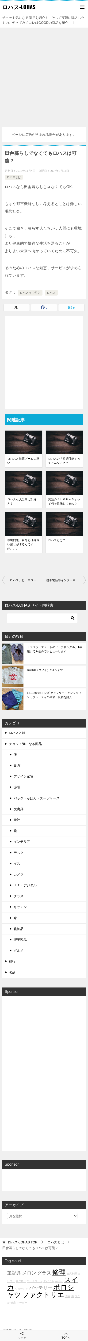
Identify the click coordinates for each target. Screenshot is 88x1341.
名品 (12, 972)
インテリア (22, 841)
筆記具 (14, 1272)
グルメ (18, 950)
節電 (17, 787)
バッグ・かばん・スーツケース (37, 798)
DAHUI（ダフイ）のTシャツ (45, 670)
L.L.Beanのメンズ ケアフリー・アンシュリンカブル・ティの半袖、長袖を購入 (54, 695)
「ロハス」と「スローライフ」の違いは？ (25, 580)
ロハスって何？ (30, 292)
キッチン (20, 907)
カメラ (18, 874)
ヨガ (17, 765)
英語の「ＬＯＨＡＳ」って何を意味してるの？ (64, 501)
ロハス (51, 292)
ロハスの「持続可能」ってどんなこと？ (64, 461)
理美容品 (20, 940)
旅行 (12, 961)
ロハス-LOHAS (18, 7)
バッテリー (40, 1288)
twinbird (59, 1281)
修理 (59, 1272)
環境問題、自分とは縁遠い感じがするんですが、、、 (23, 544)
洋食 (67, 1296)
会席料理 (72, 1273)
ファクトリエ (43, 1295)
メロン (29, 1272)
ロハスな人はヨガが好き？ (21, 501)
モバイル (48, 1281)
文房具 (18, 809)
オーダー (22, 1302)
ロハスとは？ (56, 540)
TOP (22, 1242)
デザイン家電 (23, 776)
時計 (17, 820)
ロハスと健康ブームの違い (23, 461)
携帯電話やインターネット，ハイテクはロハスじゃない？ (66, 580)
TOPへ (66, 1335)
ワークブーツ (34, 1281)
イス (17, 863)
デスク (18, 853)
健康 (13, 1302)
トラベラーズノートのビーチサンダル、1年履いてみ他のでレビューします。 (54, 649)
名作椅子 (21, 1281)
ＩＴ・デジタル (25, 885)
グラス (18, 896)
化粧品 (18, 929)
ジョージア (21, 1288)
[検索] (42, 618)
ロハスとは (14, 177)
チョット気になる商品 (25, 744)
